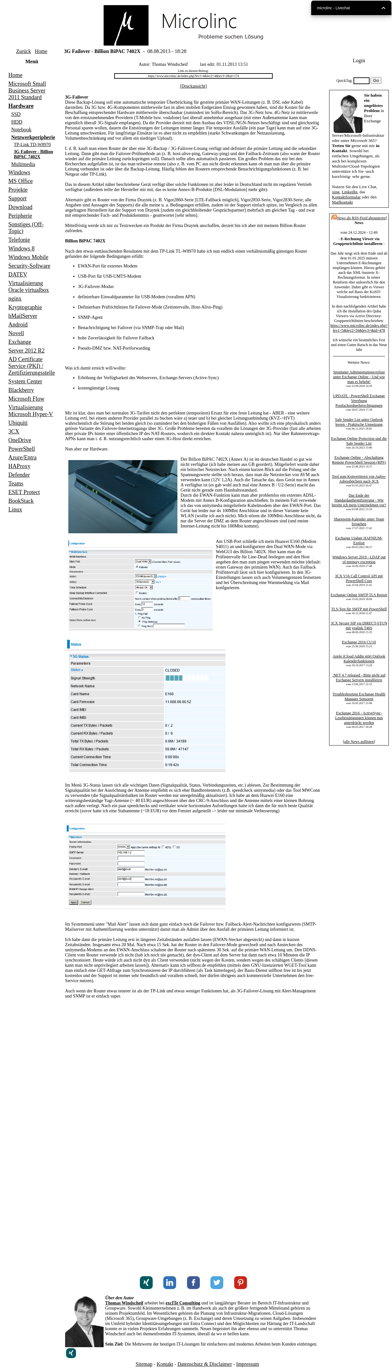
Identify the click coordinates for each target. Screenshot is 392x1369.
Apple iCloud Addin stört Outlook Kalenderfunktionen (359, 658)
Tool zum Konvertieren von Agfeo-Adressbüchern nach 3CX (359, 479)
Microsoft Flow (26, 399)
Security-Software (29, 266)
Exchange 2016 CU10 (359, 642)
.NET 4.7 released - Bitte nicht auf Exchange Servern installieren (358, 677)
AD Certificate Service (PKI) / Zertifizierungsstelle (31, 366)
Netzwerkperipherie (33, 137)
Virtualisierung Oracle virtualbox (28, 286)
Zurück (23, 51)
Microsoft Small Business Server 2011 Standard (27, 90)
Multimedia (23, 164)
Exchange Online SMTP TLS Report (359, 595)
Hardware (21, 106)
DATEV (17, 274)
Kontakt (165, 1364)
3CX (13, 431)
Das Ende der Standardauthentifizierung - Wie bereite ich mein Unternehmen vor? (359, 500)
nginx (14, 298)
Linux (15, 509)
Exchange (19, 342)
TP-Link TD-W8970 (32, 144)
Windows (19, 172)
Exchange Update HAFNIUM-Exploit (359, 540)
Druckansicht (194, 86)
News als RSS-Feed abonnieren (359, 218)
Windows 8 (21, 248)
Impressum (247, 1364)
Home (41, 51)
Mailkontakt (342, 202)
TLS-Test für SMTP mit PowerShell (359, 609)
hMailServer (22, 316)
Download (20, 207)
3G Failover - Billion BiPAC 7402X (33, 154)
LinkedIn (349, 191)
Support (17, 198)
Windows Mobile (28, 257)
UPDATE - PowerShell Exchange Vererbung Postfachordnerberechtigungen (359, 401)
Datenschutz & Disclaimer (204, 1364)
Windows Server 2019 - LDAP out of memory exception (359, 559)
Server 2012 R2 (26, 350)
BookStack (21, 501)
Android (18, 324)
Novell (16, 333)
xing (336, 191)
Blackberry (21, 390)
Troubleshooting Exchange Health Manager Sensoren (359, 696)
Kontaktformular (346, 197)
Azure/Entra (22, 457)
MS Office (20, 181)
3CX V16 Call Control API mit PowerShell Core (359, 578)
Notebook (21, 129)
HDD (16, 122)
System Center (25, 381)
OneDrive (19, 440)
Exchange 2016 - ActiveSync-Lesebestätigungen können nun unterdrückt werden (359, 718)
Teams (15, 483)
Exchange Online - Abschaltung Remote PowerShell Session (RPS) (359, 460)
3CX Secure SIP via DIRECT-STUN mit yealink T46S (359, 625)
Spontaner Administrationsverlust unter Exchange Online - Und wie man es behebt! (359, 377)
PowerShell (21, 449)
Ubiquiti (18, 423)
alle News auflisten (359, 741)
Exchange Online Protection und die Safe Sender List (359, 441)
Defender (19, 475)
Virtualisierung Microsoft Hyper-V (30, 410)
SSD (16, 114)
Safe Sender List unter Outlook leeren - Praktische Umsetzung (359, 422)
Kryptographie (25, 307)
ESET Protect (24, 492)
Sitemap (144, 1364)
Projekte (18, 190)
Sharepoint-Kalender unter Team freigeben (359, 521)
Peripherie (20, 216)
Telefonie (19, 240)
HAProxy (19, 466)
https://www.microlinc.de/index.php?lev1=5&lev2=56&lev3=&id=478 (359, 328)
